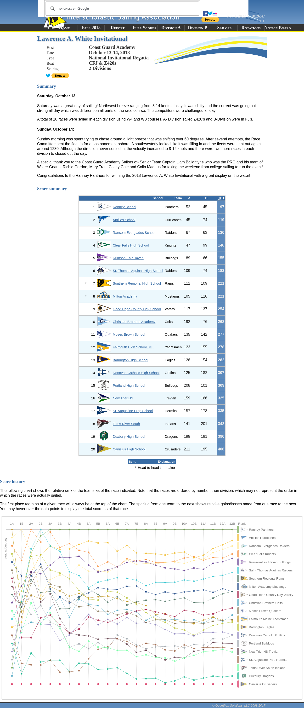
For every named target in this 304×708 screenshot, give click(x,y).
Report (118, 27)
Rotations (251, 27)
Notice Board (278, 27)
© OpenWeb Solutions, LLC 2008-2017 (238, 705)
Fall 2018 (91, 27)
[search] (121, 9)
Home (64, 27)
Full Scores (144, 27)
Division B (197, 27)
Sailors (224, 27)
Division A (171, 27)
